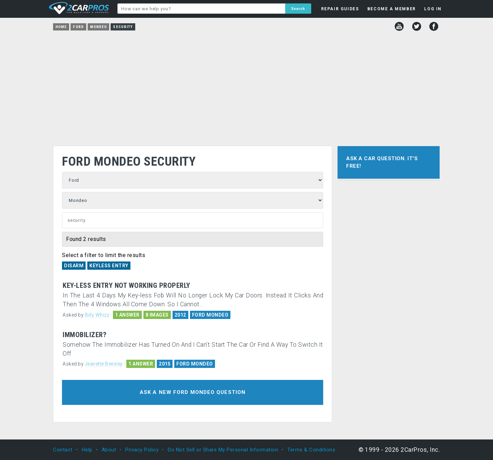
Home (61, 27)
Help (87, 450)
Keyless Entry (108, 265)
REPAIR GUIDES (340, 9)
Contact (63, 450)
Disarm (74, 265)
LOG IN (433, 9)
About (109, 450)
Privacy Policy (142, 450)
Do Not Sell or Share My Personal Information (223, 450)
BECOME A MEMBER (391, 9)
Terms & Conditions (311, 450)
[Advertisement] (246, 86)
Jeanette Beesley (104, 364)
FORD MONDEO (210, 315)
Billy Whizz (97, 315)
